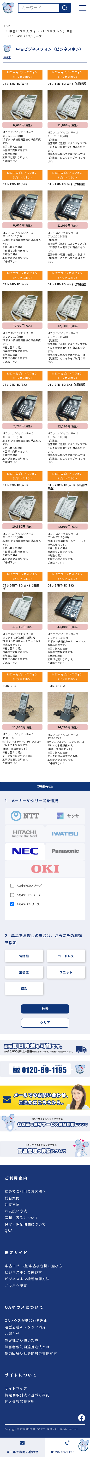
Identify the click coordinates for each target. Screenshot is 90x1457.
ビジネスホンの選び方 (23, 1272)
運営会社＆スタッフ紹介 (25, 1327)
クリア (45, 1023)
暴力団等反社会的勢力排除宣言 (31, 1353)
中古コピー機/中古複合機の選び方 (34, 1265)
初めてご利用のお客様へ (25, 1191)
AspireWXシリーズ (26, 885)
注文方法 (12, 1204)
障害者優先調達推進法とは (27, 1346)
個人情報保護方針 (20, 1401)
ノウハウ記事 (16, 1285)
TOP (7, 26)
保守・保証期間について (25, 1224)
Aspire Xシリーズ (25, 904)
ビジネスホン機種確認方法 (27, 1278)
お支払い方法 (16, 1211)
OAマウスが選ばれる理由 (26, 1320)
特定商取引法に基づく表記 (27, 1395)
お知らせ (12, 1333)
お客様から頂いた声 (21, 1340)
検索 (45, 1009)
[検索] (64, 8)
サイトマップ (16, 1388)
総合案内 (12, 1198)
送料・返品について (21, 1217)
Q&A (9, 1230)
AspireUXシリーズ (25, 895)
